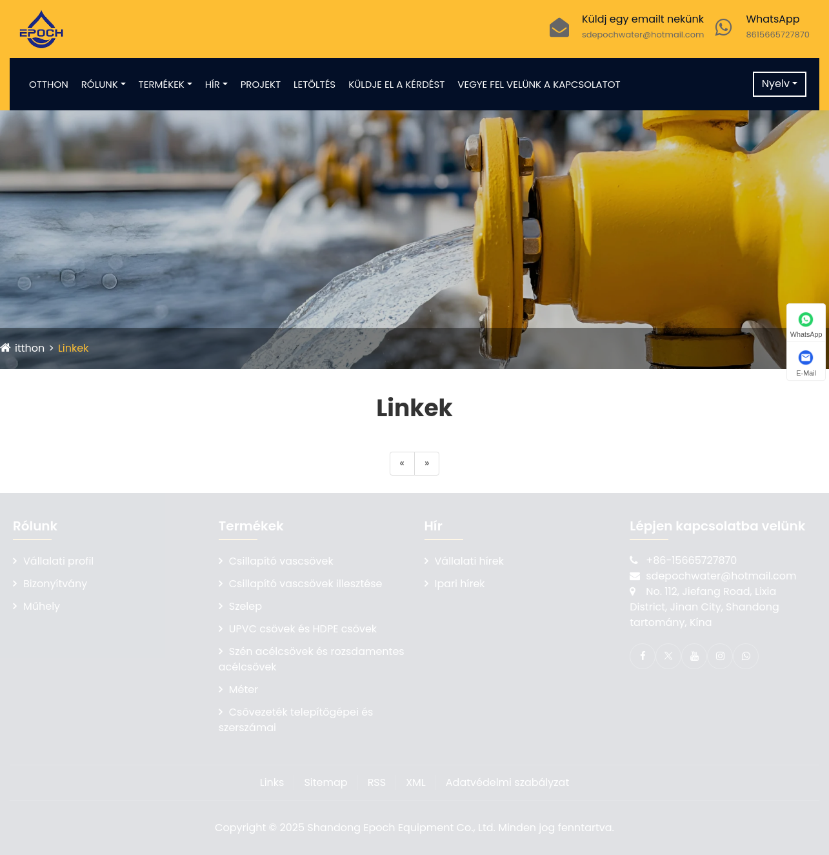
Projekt (261, 84)
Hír (212, 84)
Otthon (48, 84)
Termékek (162, 84)
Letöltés (314, 84)
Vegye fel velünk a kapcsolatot (538, 84)
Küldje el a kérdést (396, 84)
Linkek (73, 348)
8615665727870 (778, 34)
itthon (30, 348)
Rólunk (99, 84)
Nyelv (776, 83)
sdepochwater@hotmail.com (643, 34)
